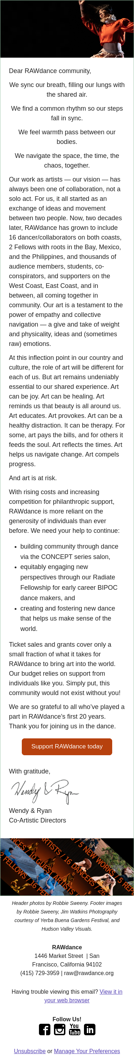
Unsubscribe (30, 1051)
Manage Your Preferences (87, 1051)
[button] (67, 746)
